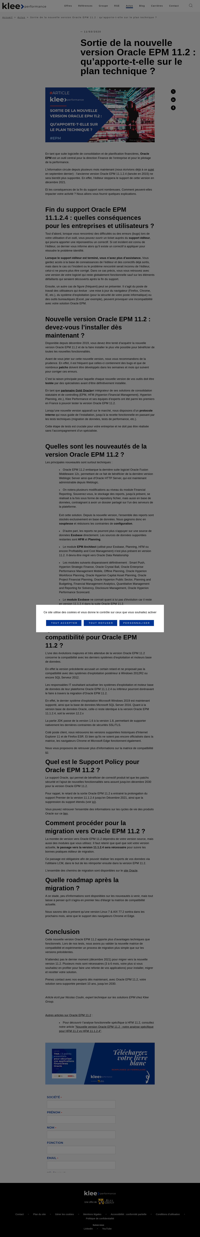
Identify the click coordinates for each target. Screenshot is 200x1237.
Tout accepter (64, 623)
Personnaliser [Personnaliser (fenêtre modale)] (136, 623)
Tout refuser (100, 623)
